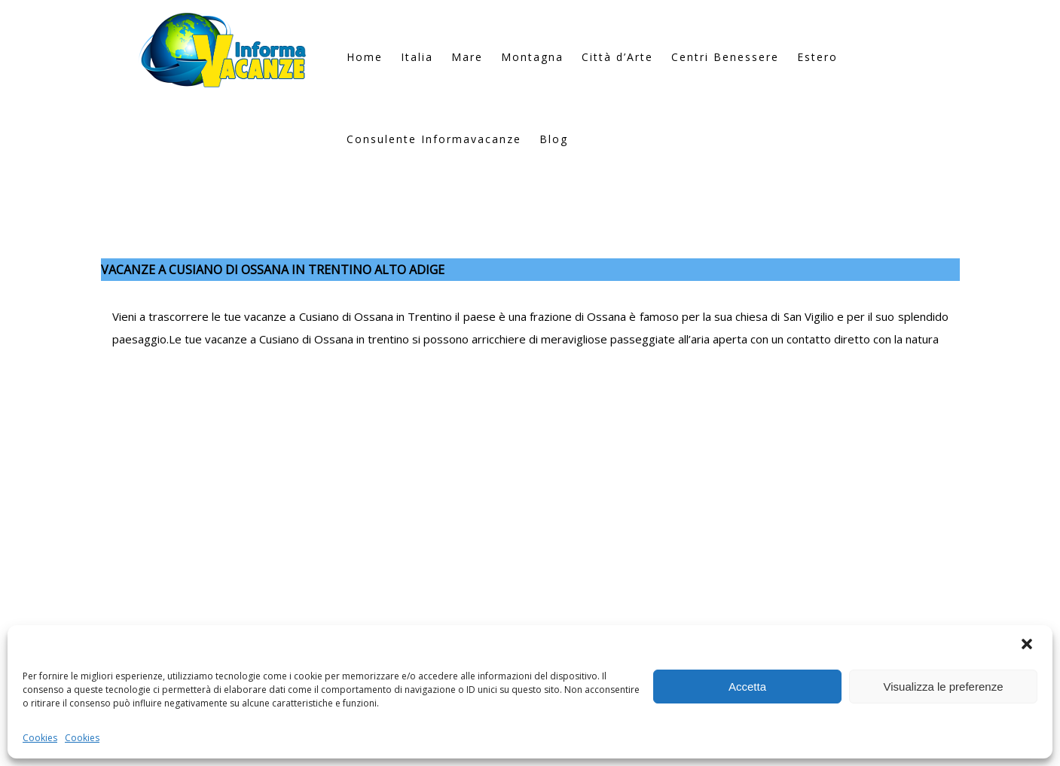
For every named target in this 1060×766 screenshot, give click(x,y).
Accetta (747, 686)
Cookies (40, 737)
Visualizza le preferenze (943, 686)
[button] (1028, 645)
